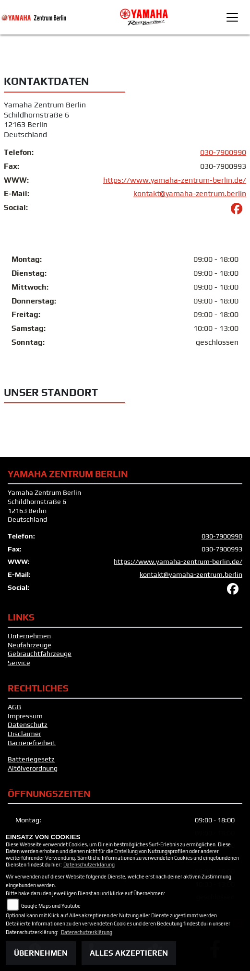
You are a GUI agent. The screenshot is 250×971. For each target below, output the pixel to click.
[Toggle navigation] (232, 17)
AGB (14, 707)
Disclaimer (24, 733)
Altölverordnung (33, 768)
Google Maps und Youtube (51, 906)
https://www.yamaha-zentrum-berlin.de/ (174, 180)
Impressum (25, 716)
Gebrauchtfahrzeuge (39, 653)
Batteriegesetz (31, 759)
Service (19, 663)
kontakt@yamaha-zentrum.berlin (189, 193)
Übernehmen (41, 953)
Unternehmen (29, 636)
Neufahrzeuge (29, 645)
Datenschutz (28, 724)
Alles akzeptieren (129, 953)
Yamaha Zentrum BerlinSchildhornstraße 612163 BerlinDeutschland (45, 119)
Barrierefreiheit (32, 743)
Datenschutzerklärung (89, 864)
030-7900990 (223, 152)
